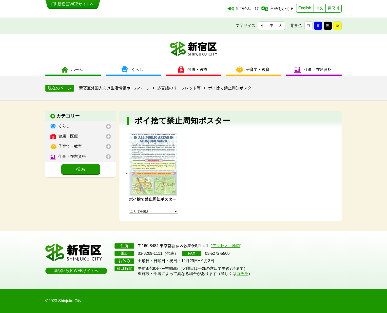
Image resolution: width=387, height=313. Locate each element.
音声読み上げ (247, 8)
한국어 (333, 8)
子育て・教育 (69, 146)
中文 (319, 8)
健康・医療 (67, 136)
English (304, 8)
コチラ (242, 274)
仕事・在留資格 (71, 156)
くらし (63, 126)
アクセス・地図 (226, 246)
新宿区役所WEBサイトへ (76, 271)
